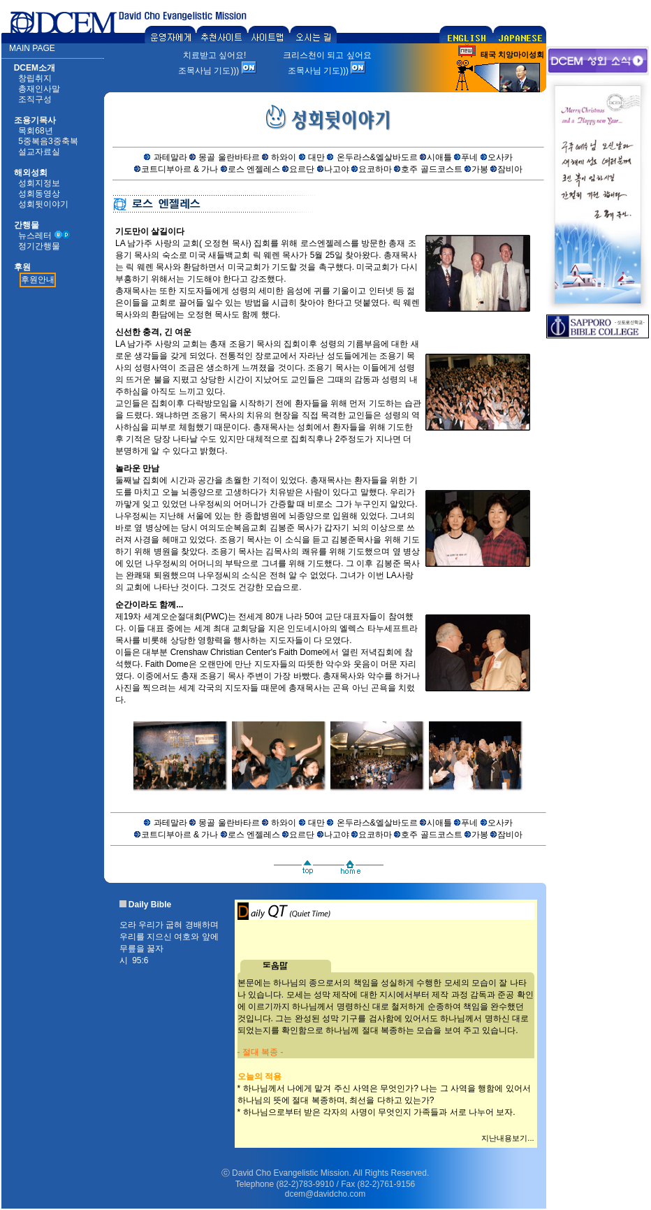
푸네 (469, 157)
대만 (316, 157)
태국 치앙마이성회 (512, 54)
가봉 (479, 169)
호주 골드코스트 (431, 169)
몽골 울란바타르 (228, 157)
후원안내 (37, 280)
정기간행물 (39, 246)
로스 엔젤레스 (254, 169)
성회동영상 (39, 194)
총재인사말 (39, 89)
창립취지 (35, 78)
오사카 (500, 157)
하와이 (283, 157)
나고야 (336, 169)
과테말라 (170, 157)
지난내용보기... (507, 1138)
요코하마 (375, 169)
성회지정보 (39, 183)
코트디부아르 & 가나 (180, 169)
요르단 (301, 169)
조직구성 (35, 99)
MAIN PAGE (32, 48)
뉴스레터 (35, 235)
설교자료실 (39, 152)
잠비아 (509, 169)
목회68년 (35, 131)
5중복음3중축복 (48, 141)
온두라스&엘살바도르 (377, 157)
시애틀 (439, 157)
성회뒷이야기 (43, 204)
